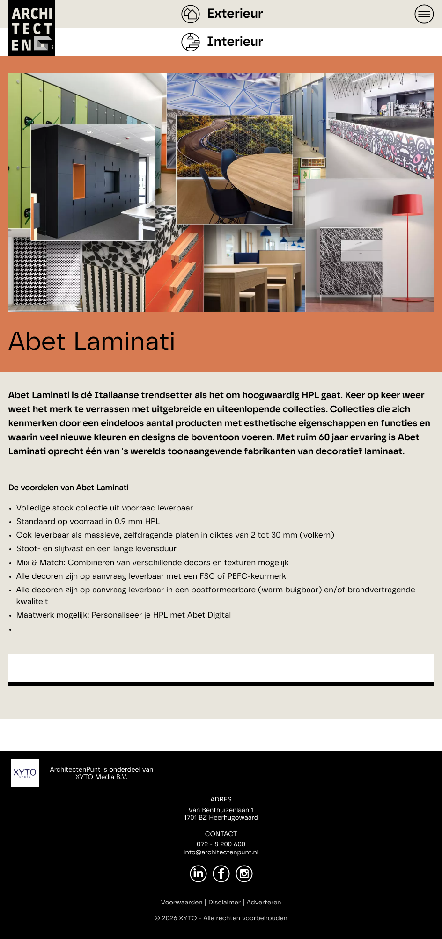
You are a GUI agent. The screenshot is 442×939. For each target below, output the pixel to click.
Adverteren (264, 902)
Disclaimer (224, 902)
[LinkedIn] (198, 873)
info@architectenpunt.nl (221, 852)
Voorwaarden (182, 902)
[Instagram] (244, 873)
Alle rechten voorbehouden (245, 918)
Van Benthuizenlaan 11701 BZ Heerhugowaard (221, 814)
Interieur (235, 42)
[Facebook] (221, 873)
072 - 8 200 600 (221, 844)
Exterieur (235, 14)
